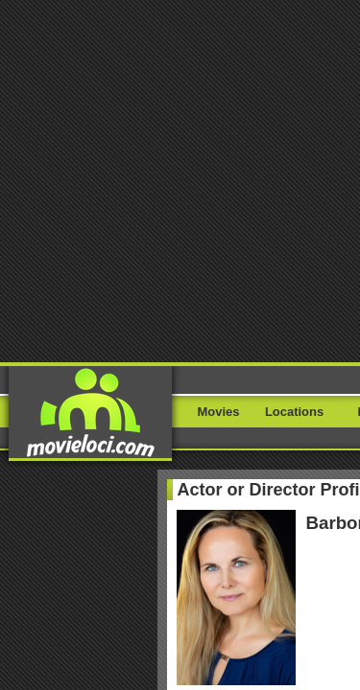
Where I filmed (180, 413)
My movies (180, 365)
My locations (180, 389)
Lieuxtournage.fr (90, 551)
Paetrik (165, 574)
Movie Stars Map (295, 551)
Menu (314, 45)
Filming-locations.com (192, 551)
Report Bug (34, 528)
